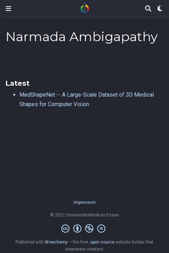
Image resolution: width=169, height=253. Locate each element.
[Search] (148, 9)
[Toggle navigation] (8, 8)
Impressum (85, 202)
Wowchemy (56, 242)
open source (102, 242)
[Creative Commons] (84, 228)
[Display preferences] (160, 9)
